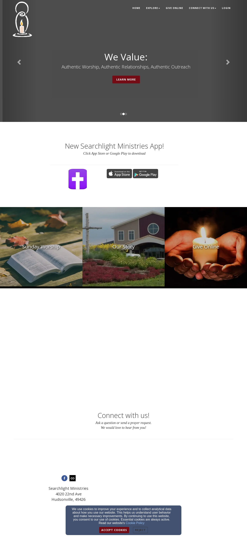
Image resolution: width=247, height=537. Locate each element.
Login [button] (226, 8)
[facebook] (64, 478)
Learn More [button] (144, 79)
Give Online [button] (174, 8)
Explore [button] (153, 8)
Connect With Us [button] (202, 8)
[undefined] (41, 246)
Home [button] (136, 8)
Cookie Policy (135, 523)
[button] (18, 61)
